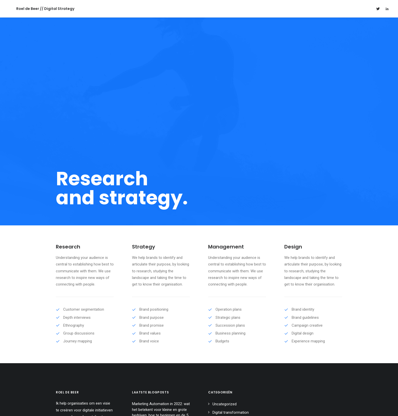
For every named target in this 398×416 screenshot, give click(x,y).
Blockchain (221, 304)
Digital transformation (230, 295)
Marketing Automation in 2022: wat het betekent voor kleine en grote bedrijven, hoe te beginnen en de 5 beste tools (161, 296)
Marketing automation (230, 312)
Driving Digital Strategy (150, 316)
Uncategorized (224, 287)
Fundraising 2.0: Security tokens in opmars (160, 331)
